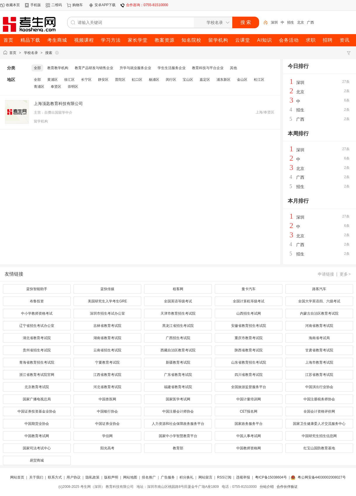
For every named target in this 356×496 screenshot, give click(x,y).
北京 (300, 22)
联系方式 (55, 477)
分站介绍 (267, 487)
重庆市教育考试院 (249, 338)
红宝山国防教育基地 (319, 448)
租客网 (178, 289)
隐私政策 (92, 477)
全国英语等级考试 (178, 301)
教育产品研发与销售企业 (94, 68)
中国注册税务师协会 (319, 399)
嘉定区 (205, 80)
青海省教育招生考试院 (36, 362)
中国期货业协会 (37, 424)
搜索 (48, 53)
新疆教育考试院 (178, 362)
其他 (233, 68)
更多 (345, 274)
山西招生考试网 (248, 313)
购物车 (77, 5)
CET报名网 (248, 411)
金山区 (242, 80)
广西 (310, 22)
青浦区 (39, 87)
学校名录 (31, 53)
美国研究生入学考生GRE (107, 301)
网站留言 (205, 477)
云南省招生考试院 (107, 350)
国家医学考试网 (178, 399)
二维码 (56, 5)
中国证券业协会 (107, 424)
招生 (290, 22)
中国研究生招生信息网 (319, 436)
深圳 (274, 22)
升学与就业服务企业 (135, 68)
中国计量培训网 (248, 399)
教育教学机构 (57, 68)
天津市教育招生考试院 (178, 313)
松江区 (259, 80)
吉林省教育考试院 (107, 326)
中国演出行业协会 (319, 387)
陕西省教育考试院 (249, 350)
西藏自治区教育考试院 (178, 350)
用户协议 (74, 477)
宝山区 (188, 80)
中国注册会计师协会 (178, 411)
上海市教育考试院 (319, 362)
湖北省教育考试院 (37, 338)
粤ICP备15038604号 (271, 477)
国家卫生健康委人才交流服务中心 (319, 424)
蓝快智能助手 (36, 289)
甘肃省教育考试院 (319, 350)
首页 (12, 53)
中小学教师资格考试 (37, 313)
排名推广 (149, 477)
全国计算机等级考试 (248, 301)
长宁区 (86, 80)
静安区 (103, 80)
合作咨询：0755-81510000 (147, 5)
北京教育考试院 (37, 387)
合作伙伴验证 (287, 487)
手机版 (35, 5)
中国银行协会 (107, 411)
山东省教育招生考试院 (248, 362)
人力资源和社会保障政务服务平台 (178, 424)
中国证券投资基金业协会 (37, 411)
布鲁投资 (37, 301)
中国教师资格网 (248, 448)
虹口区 (137, 80)
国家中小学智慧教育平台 (178, 436)
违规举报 (243, 477)
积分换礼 (186, 477)
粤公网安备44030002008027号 (322, 477)
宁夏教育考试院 (107, 362)
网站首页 (17, 477)
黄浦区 (52, 80)
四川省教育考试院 (249, 375)
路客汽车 (319, 289)
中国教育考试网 (37, 436)
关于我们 (36, 477)
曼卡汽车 (249, 289)
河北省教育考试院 (107, 387)
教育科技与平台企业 (208, 68)
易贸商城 (37, 460)
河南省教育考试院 (319, 326)
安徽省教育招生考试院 (248, 326)
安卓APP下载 (105, 5)
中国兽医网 (107, 399)
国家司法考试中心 (37, 448)
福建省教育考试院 (178, 387)
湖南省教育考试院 (107, 338)
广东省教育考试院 (178, 375)
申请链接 (326, 274)
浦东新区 (224, 80)
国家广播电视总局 (37, 399)
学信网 (107, 436)
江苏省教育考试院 (319, 375)
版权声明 (111, 477)
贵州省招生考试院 (37, 350)
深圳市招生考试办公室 (107, 313)
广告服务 (168, 477)
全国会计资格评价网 (319, 411)
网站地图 (130, 477)
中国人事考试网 (248, 436)
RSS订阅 (224, 477)
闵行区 (171, 80)
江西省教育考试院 (107, 375)
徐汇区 (69, 80)
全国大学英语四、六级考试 (319, 301)
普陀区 (120, 80)
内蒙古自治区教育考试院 (319, 313)
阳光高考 (107, 448)
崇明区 (73, 87)
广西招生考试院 (178, 338)
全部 (37, 68)
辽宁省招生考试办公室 (36, 326)
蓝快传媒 (107, 289)
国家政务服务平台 (249, 424)
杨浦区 (154, 80)
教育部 (178, 448)
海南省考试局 (319, 338)
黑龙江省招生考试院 (178, 326)
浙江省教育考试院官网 (36, 375)
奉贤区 (56, 87)
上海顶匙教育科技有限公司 (58, 103)
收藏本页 (13, 5)
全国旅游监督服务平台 (248, 387)
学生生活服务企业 (172, 68)
